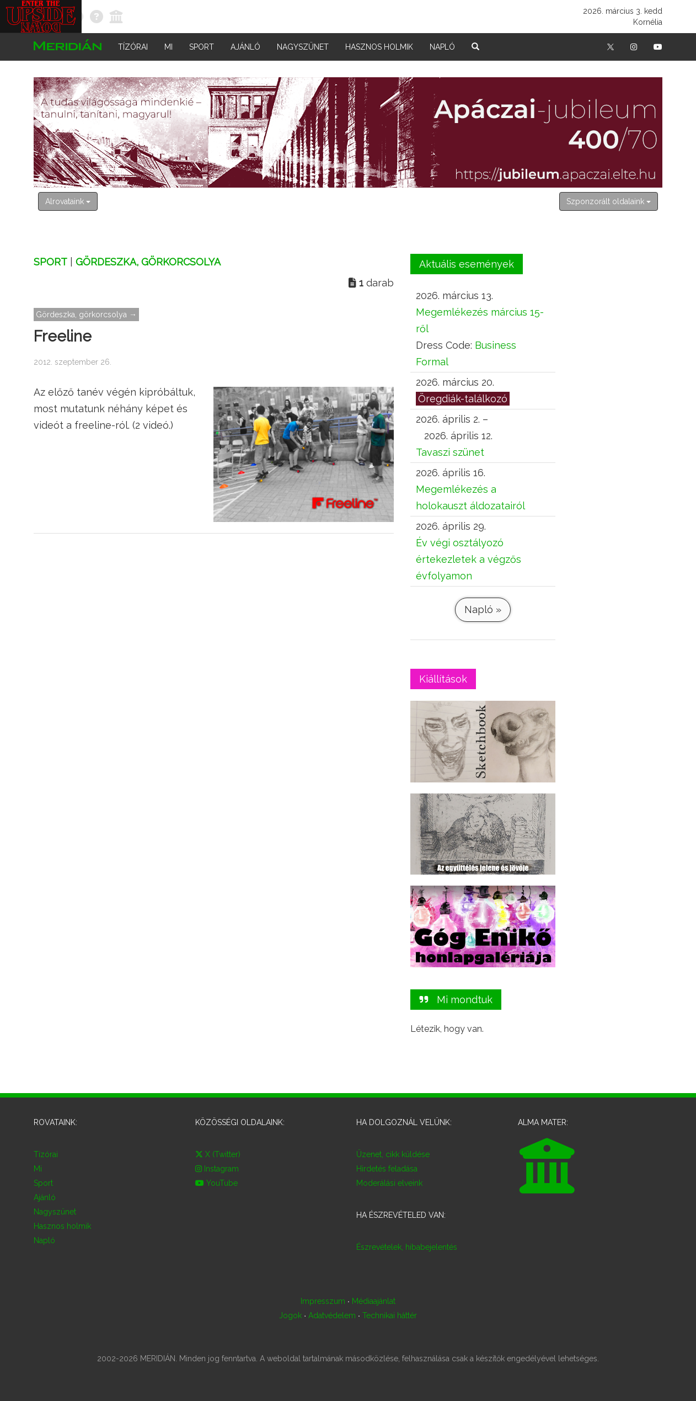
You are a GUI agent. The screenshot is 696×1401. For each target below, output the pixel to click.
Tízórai (133, 46)
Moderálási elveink (389, 1183)
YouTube (216, 1183)
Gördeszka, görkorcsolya (148, 262)
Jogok (290, 1315)
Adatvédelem (332, 1315)
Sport (201, 46)
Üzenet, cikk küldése (393, 1154)
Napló (442, 46)
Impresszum (323, 1301)
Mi (168, 46)
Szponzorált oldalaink (608, 201)
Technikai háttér (389, 1315)
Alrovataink (67, 201)
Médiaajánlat (373, 1301)
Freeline (63, 336)
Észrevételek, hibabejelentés (406, 1247)
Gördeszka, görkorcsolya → (86, 314)
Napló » (482, 609)
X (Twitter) (217, 1154)
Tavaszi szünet (450, 452)
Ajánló (245, 46)
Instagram (217, 1168)
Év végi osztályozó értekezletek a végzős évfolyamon (468, 559)
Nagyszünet (303, 46)
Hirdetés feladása (386, 1168)
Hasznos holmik (379, 46)
